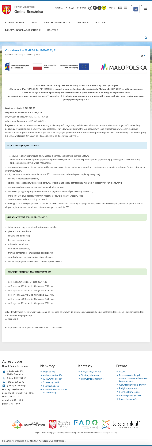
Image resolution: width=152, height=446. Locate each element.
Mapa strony (49, 372)
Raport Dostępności (128, 399)
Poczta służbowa (51, 386)
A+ (72, 8)
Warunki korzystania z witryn (132, 385)
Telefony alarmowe (90, 375)
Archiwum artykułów (53, 375)
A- (67, 8)
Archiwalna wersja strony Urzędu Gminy (55, 391)
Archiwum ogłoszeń (52, 379)
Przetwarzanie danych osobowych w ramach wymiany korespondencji (134, 378)
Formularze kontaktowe (92, 379)
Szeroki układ (125, 7)
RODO (122, 372)
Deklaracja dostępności (130, 395)
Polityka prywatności (128, 388)
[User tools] (143, 55)
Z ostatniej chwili (51, 382)
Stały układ (120, 7)
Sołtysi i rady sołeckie (91, 372)
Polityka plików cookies (130, 392)
